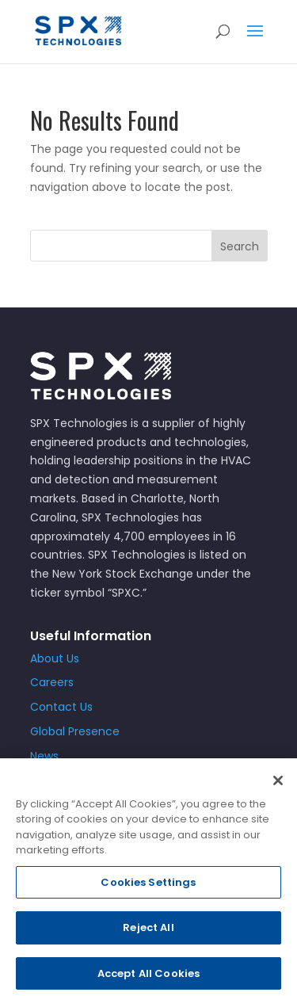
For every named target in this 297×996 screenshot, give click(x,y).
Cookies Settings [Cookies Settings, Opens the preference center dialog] (148, 887)
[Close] (278, 786)
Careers (52, 682)
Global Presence (75, 731)
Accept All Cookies (148, 978)
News (44, 756)
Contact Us (61, 707)
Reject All (148, 933)
